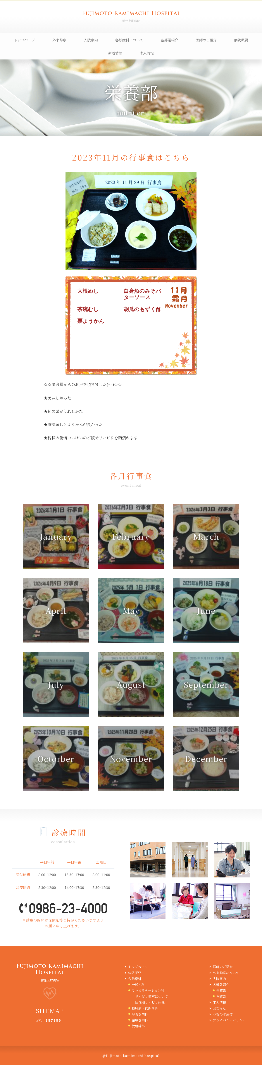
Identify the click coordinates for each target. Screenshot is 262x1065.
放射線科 (138, 1026)
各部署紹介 (169, 39)
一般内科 (138, 984)
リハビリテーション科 (148, 990)
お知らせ (219, 1008)
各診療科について (129, 39)
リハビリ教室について (151, 996)
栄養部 (221, 990)
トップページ (24, 39)
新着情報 (115, 53)
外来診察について (226, 972)
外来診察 (59, 39)
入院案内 (91, 39)
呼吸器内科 (140, 1014)
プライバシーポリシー (229, 1020)
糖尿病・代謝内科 (145, 1008)
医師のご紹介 (206, 39)
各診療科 (134, 978)
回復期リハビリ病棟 (150, 1002)
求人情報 (147, 53)
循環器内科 (140, 1020)
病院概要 (241, 39)
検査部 (221, 996)
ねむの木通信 (223, 1014)
